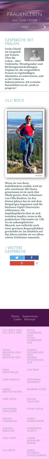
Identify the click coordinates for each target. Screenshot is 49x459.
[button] (17, 257)
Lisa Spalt (33, 370)
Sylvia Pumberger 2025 (34, 333)
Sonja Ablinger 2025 (11, 351)
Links (17, 319)
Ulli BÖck (14, 100)
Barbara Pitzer (36, 389)
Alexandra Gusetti (34, 429)
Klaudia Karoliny (8, 429)
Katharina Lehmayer (34, 380)
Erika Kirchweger (10, 371)
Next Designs (44, 26)
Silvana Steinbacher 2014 (35, 360)
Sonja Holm (35, 409)
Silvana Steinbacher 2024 (35, 352)
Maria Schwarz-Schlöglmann (36, 453)
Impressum (30, 316)
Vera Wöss (9, 399)
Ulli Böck (8, 450)
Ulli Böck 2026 (12, 330)
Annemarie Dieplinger (9, 410)
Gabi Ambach (10, 379)
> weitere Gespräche (15, 249)
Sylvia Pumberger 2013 (34, 340)
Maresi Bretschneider (12, 390)
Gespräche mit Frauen (19, 42)
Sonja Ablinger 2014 (11, 356)
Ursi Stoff (9, 438)
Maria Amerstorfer (35, 419)
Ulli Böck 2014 (11, 333)
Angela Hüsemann (9, 419)
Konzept (29, 319)
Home (15, 316)
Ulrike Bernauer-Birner (34, 440)
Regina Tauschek (33, 400)
